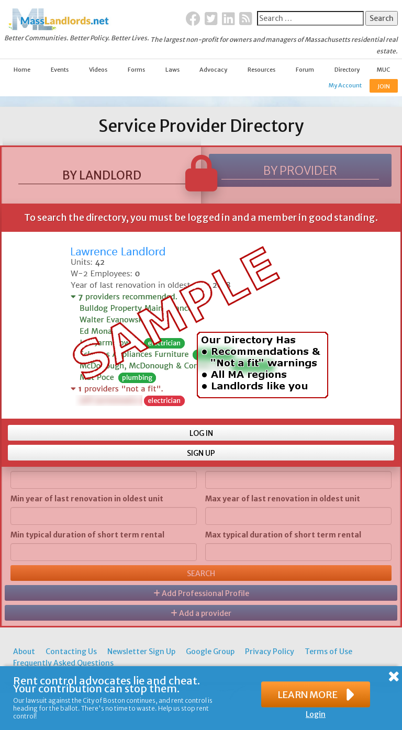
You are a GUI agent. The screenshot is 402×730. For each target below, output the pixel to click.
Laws (172, 69)
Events (60, 69)
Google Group (210, 651)
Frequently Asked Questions (63, 663)
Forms (136, 69)
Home (22, 69)
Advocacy (213, 69)
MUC (383, 69)
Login (316, 714)
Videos (98, 69)
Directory (347, 69)
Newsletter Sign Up (141, 651)
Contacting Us (71, 651)
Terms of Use (328, 651)
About (24, 651)
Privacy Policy (269, 651)
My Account (345, 85)
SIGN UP (201, 453)
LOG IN (201, 433)
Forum (305, 69)
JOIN (383, 86)
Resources (261, 69)
